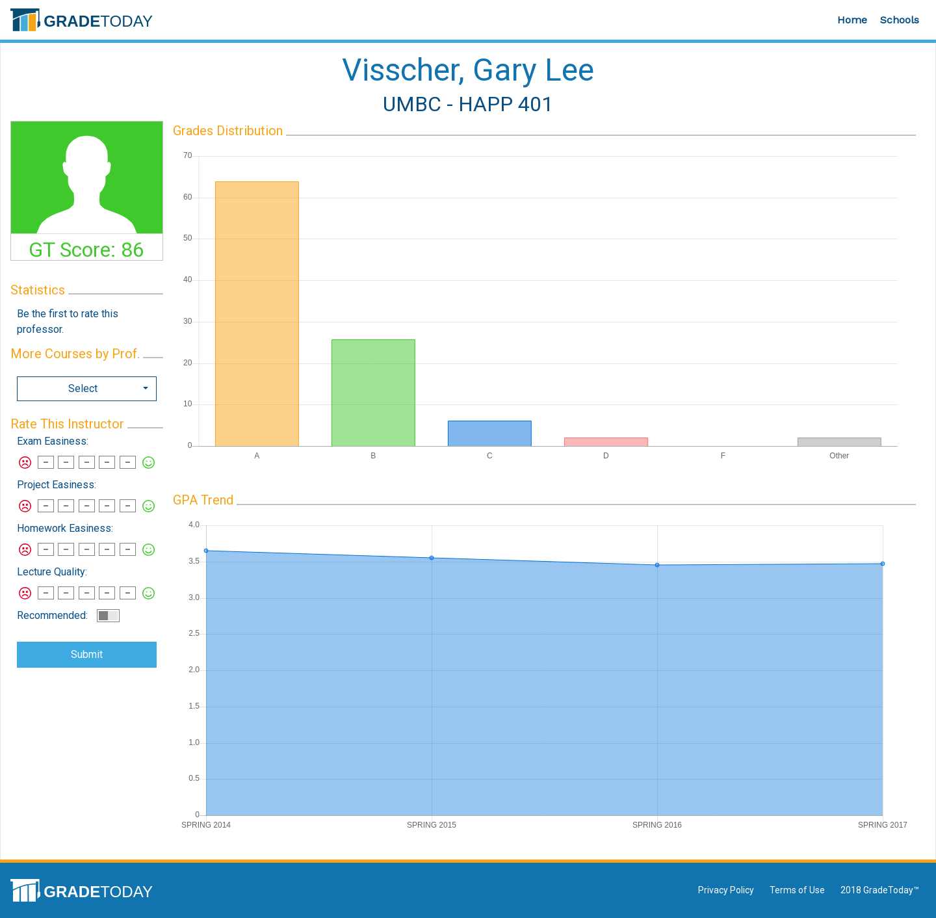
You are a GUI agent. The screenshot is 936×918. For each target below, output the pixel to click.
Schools (899, 20)
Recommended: (52, 615)
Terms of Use (797, 890)
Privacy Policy (726, 890)
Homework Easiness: (65, 528)
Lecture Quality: (52, 572)
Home (852, 20)
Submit (87, 654)
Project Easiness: (56, 485)
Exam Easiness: (52, 441)
